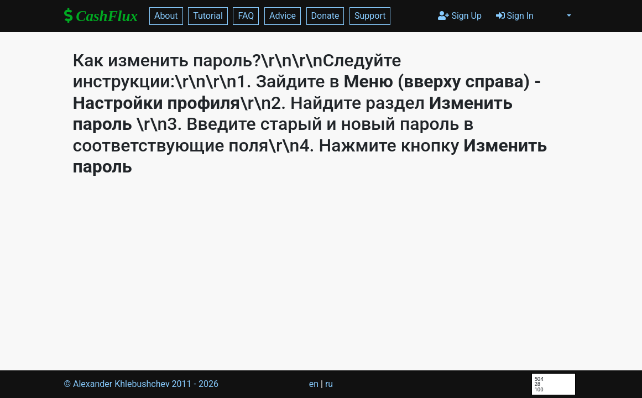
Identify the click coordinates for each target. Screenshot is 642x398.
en (314, 384)
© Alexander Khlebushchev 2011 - (141, 384)
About (166, 16)
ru (329, 384)
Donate (325, 16)
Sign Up (460, 16)
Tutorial (208, 16)
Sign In (515, 16)
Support (369, 16)
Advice (282, 16)
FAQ (246, 16)
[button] (569, 16)
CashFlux (101, 16)
